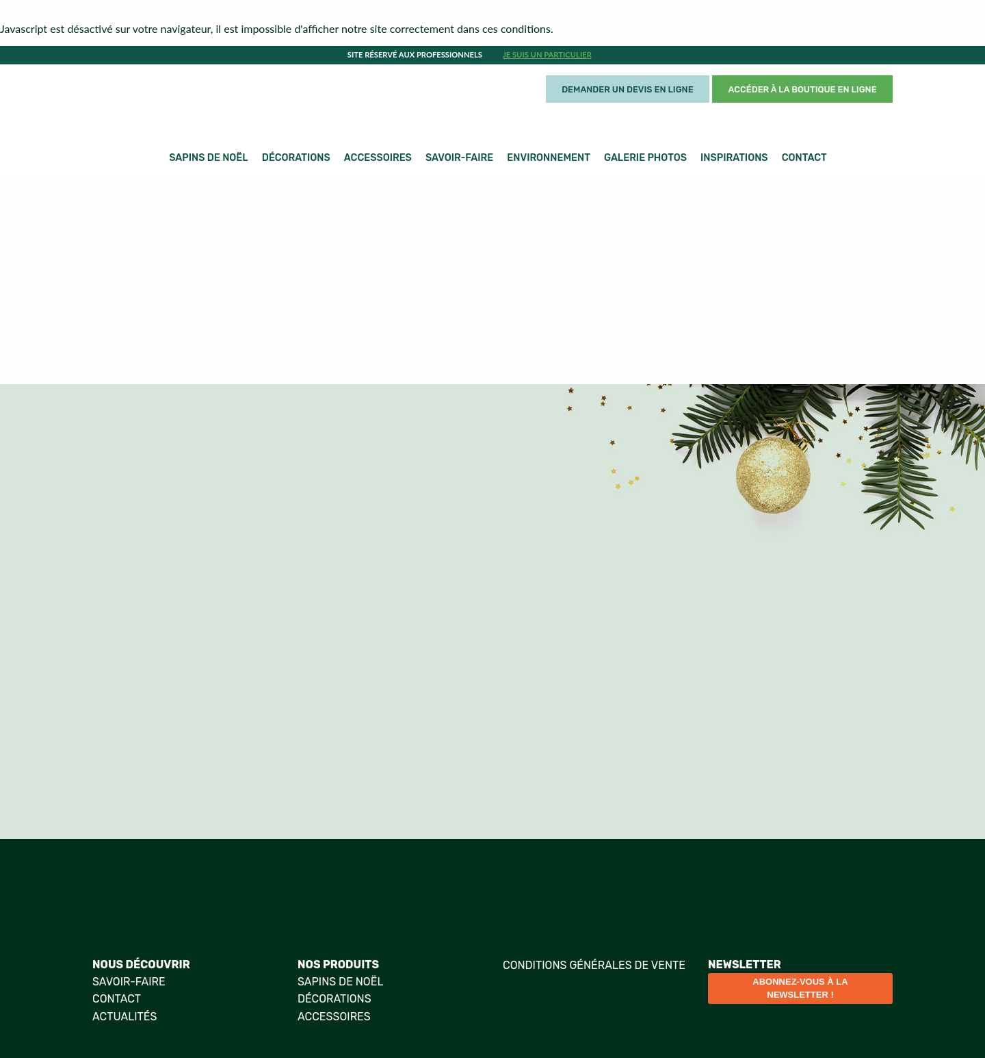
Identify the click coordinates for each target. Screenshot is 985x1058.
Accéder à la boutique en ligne (802, 89)
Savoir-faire (459, 158)
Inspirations (734, 158)
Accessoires (378, 158)
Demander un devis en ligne (627, 89)
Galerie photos (645, 158)
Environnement (548, 158)
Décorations (296, 158)
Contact (804, 158)
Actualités (124, 1016)
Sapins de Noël (208, 158)
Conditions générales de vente (594, 965)
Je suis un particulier (547, 54)
